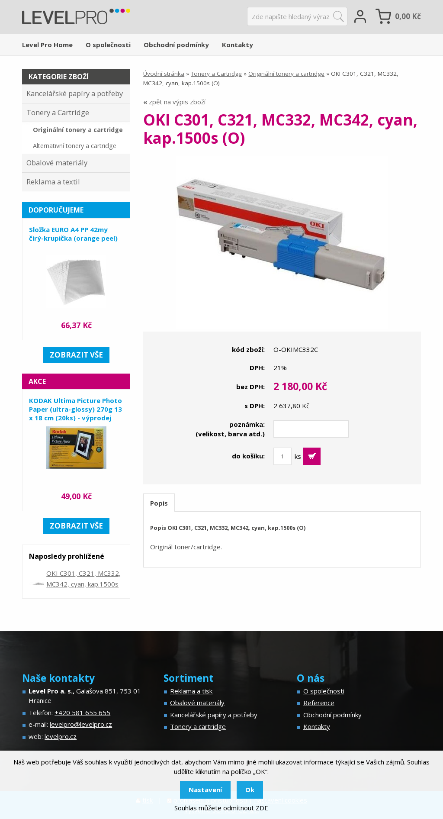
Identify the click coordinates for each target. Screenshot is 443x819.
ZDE (262, 807)
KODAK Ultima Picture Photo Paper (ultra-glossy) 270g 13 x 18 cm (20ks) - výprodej (75, 409)
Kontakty (237, 44)
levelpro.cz (61, 736)
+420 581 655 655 (82, 712)
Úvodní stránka (163, 73)
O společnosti (108, 44)
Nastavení (205, 789)
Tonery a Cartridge (216, 73)
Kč (408, 16)
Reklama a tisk (191, 691)
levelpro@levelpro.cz (81, 724)
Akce (37, 381)
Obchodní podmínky (176, 44)
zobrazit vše (76, 355)
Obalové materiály (56, 163)
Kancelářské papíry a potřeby (74, 93)
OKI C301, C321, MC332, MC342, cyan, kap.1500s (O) (83, 584)
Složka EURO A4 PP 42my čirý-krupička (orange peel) (73, 233)
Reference (318, 702)
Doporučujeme (56, 210)
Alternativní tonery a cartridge (74, 146)
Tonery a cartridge (198, 726)
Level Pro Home (47, 44)
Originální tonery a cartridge (286, 73)
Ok (249, 789)
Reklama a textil (53, 182)
